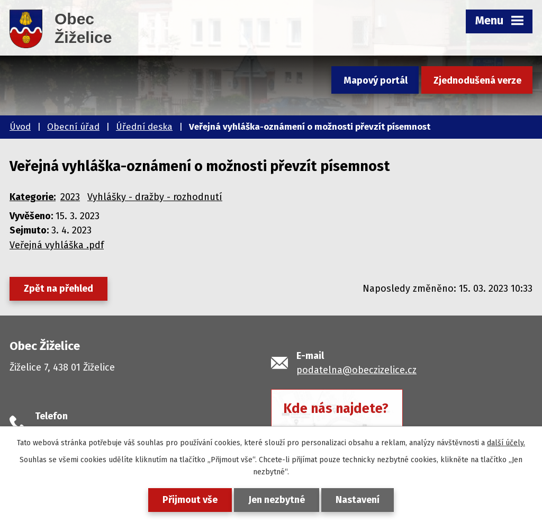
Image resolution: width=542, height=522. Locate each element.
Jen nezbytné (276, 500)
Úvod (20, 126)
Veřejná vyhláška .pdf (57, 245)
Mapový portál (376, 80)
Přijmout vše (190, 500)
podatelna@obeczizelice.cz (356, 370)
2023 (70, 197)
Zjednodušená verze (477, 80)
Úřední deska (144, 126)
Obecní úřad (73, 126)
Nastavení (358, 500)
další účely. (506, 442)
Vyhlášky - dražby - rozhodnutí (154, 197)
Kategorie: (33, 197)
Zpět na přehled (58, 288)
